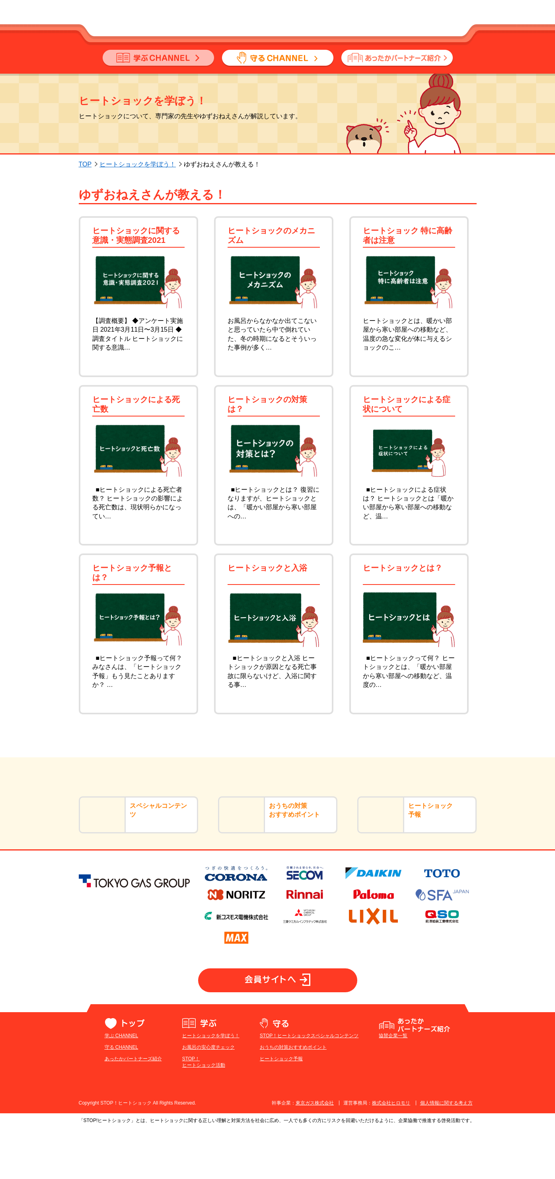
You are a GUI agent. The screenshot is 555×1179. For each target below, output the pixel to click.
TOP (85, 164)
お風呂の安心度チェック (208, 1098)
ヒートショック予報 (281, 1110)
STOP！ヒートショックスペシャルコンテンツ (309, 1087)
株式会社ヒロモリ (391, 1154)
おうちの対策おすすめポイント (293, 1098)
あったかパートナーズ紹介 (133, 1110)
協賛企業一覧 (393, 1087)
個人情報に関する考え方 (446, 1154)
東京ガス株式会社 (315, 1154)
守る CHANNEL (121, 1098)
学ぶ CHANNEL (121, 1087)
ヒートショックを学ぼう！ (137, 164)
